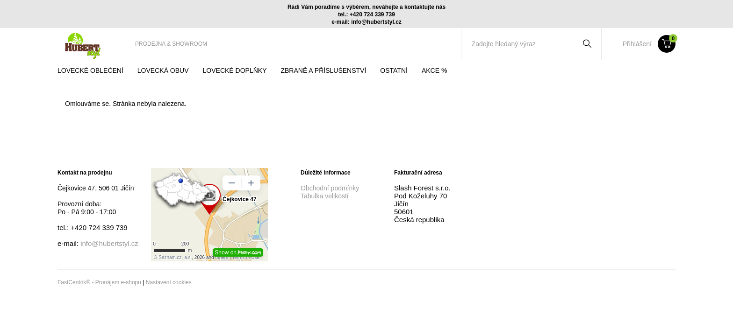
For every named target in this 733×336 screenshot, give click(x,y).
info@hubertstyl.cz (109, 243)
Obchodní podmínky (330, 188)
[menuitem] (171, 44)
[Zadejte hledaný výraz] (522, 44)
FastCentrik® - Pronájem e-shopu (99, 282)
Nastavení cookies (169, 282)
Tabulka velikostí (325, 196)
